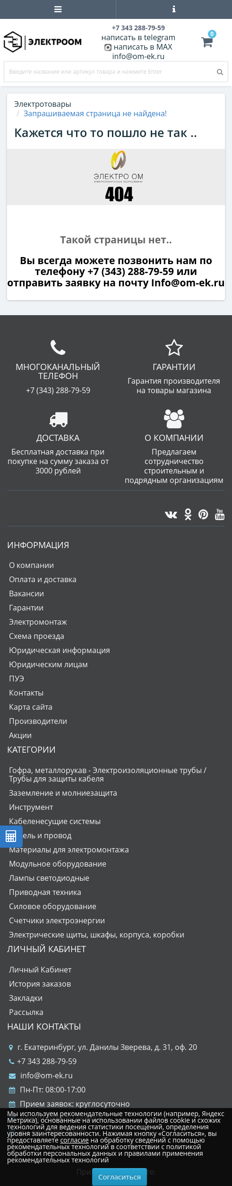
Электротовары (42, 104)
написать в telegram (139, 37)
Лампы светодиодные (49, 878)
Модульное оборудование (57, 864)
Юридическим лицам (48, 664)
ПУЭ (16, 678)
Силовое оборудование (52, 906)
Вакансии (26, 593)
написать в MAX (143, 47)
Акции (20, 735)
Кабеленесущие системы (55, 821)
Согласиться (119, 1176)
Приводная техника (45, 892)
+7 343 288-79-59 (43, 1061)
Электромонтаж (38, 622)
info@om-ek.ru (138, 56)
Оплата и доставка (43, 579)
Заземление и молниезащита (63, 793)
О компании (31, 565)
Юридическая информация (59, 650)
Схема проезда (36, 636)
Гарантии (26, 607)
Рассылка (26, 1012)
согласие (74, 1139)
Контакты (26, 693)
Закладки (26, 998)
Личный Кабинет (40, 969)
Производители (38, 721)
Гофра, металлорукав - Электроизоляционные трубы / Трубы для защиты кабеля (107, 774)
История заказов (40, 984)
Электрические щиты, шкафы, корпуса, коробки (96, 934)
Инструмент (31, 807)
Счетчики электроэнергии (57, 920)
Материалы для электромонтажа (69, 849)
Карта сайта (30, 707)
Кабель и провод (40, 835)
